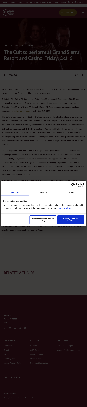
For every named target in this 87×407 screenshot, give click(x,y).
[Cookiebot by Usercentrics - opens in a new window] (73, 185)
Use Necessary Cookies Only (43, 219)
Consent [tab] (15, 192)
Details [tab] (43, 192)
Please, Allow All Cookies (70, 219)
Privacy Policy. (64, 208)
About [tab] (72, 192)
